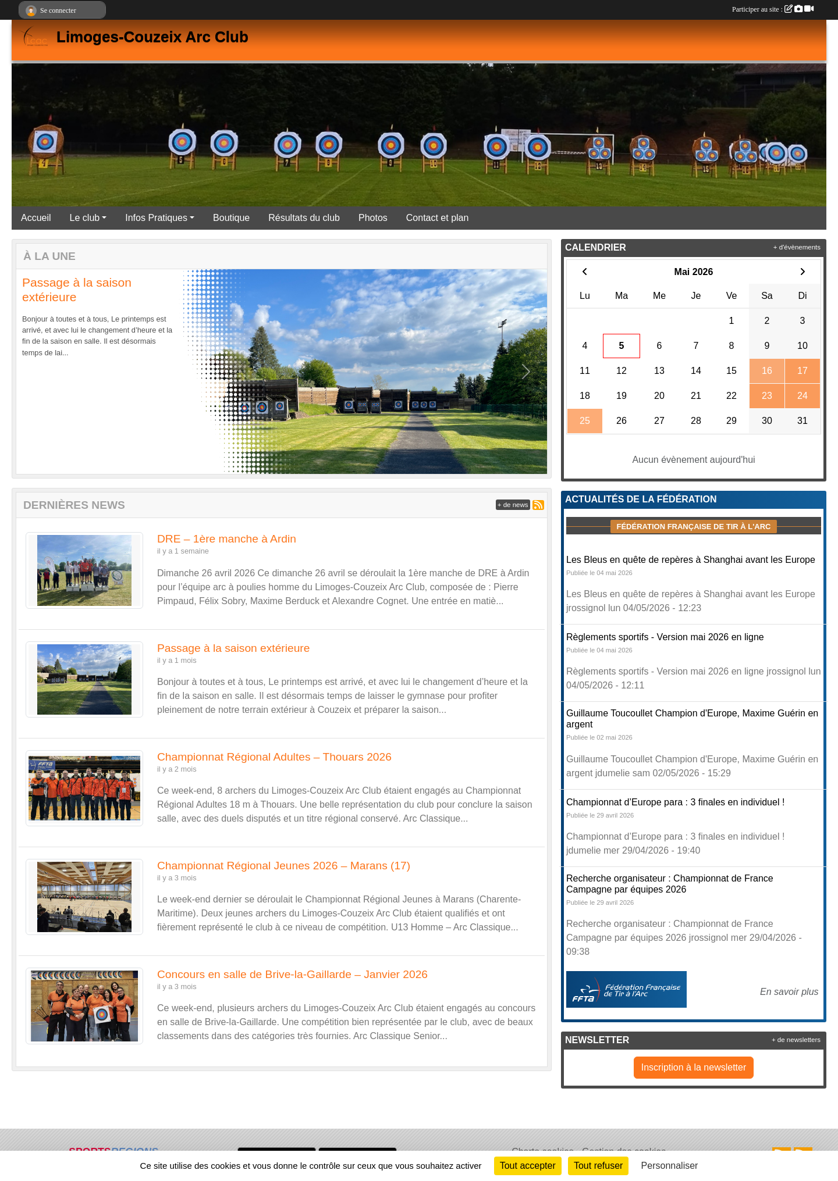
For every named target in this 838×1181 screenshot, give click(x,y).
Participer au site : (773, 9)
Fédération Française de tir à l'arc (693, 526)
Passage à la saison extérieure (233, 648)
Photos (373, 218)
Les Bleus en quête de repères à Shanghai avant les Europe (690, 560)
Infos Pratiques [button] (156, 218)
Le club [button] (85, 218)
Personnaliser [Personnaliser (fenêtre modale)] (669, 1166)
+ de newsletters (796, 1039)
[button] (37, 371)
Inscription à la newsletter (694, 1067)
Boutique (231, 218)
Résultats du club (304, 218)
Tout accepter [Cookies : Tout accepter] (528, 1166)
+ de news (513, 504)
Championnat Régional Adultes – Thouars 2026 (274, 757)
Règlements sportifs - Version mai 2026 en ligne (665, 637)
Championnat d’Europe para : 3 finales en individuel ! (675, 802)
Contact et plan (437, 218)
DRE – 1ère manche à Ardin (226, 539)
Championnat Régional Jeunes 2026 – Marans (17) (283, 865)
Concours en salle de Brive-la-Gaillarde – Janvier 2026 (292, 974)
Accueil (36, 218)
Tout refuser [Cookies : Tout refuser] (598, 1166)
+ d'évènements (797, 247)
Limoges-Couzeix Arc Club (152, 36)
